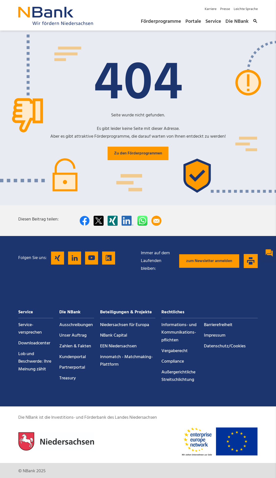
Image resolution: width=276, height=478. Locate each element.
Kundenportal (72, 357)
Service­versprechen (30, 328)
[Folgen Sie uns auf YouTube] (91, 258)
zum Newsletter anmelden (209, 261)
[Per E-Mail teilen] (156, 221)
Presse (225, 9)
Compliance (172, 361)
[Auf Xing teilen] (113, 221)
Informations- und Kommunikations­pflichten (178, 332)
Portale (193, 22)
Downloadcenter (34, 343)
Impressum (214, 335)
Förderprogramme (161, 22)
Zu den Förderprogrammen (138, 153)
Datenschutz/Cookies (225, 346)
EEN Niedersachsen (118, 346)
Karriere (210, 9)
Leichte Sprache (246, 9)
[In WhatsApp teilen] (142, 221)
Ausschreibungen (76, 325)
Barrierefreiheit (218, 325)
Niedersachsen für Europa (124, 325)
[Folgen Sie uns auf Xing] (57, 258)
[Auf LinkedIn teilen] (127, 221)
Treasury (67, 378)
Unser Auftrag (73, 335)
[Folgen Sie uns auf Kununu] (108, 258)
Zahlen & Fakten (75, 346)
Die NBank (236, 22)
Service (213, 22)
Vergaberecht (174, 351)
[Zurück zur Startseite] (55, 23)
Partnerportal (72, 367)
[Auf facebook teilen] (85, 221)
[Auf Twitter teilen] (99, 221)
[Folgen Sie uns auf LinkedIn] (74, 258)
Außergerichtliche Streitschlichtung (178, 376)
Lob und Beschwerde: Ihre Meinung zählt (34, 361)
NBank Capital (113, 335)
